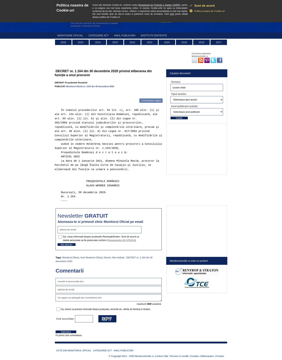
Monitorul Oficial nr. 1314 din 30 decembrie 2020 (90, 86)
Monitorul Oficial (70, 257)
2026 (63, 42)
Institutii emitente (154, 35)
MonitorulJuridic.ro (144, 356)
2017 (218, 42)
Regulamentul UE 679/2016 (121, 240)
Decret (107, 257)
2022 (132, 42)
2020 (167, 42)
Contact (220, 356)
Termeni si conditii (179, 356)
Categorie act (98, 35)
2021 (149, 42)
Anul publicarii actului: (184, 106)
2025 (80, 42)
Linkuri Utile (162, 356)
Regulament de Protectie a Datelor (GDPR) (159, 5)
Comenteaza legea (151, 100)
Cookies (195, 356)
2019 (184, 42)
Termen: (176, 81)
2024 (98, 42)
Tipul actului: (179, 94)
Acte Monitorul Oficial (91, 257)
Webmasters (207, 356)
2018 (201, 42)
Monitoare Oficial (70, 35)
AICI (172, 14)
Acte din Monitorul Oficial (73, 350)
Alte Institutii (118, 257)
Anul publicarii (124, 35)
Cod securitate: (65, 318)
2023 (115, 42)
